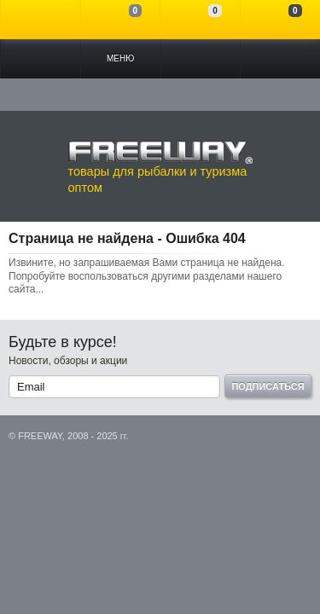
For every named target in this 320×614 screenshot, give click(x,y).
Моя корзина (280, 19)
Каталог (40, 58)
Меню (120, 58)
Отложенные (200, 19)
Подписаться (267, 386)
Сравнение (120, 19)
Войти (40, 19)
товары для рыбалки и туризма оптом (160, 167)
